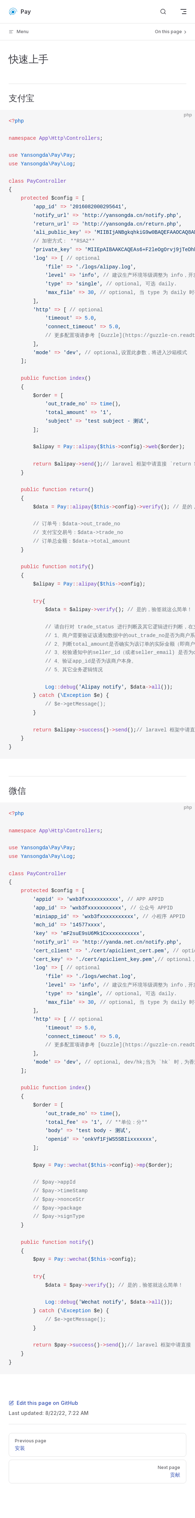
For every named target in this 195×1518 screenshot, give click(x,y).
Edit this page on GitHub (43, 1403)
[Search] (163, 12)
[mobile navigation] (183, 11)
